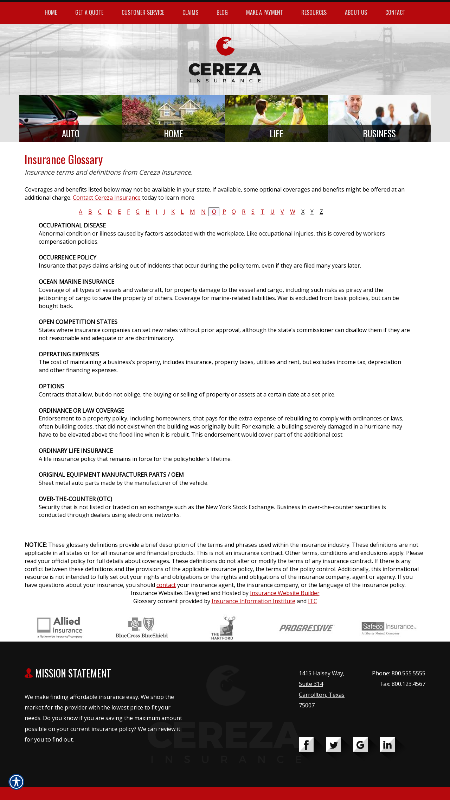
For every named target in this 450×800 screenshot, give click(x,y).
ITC (312, 601)
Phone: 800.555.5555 (398, 673)
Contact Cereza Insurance (107, 197)
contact (166, 585)
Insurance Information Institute (253, 601)
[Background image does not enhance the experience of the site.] (70, 118)
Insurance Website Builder (285, 593)
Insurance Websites (157, 593)
